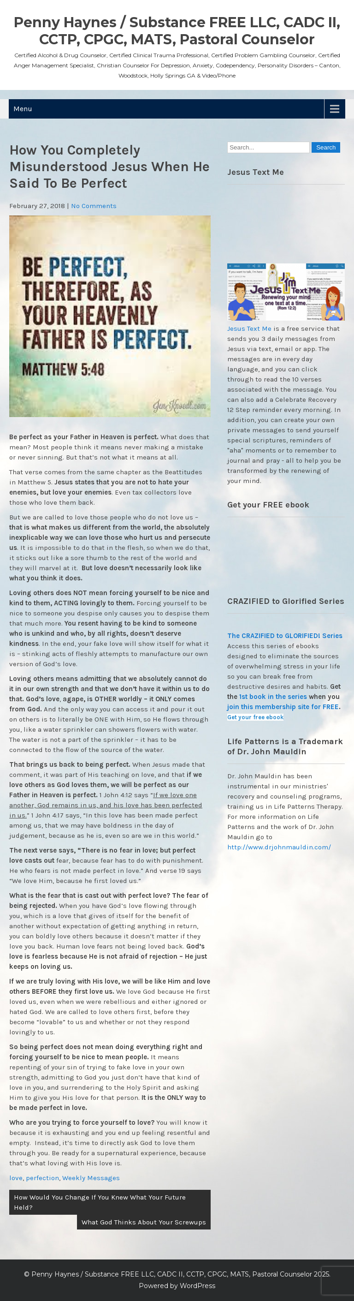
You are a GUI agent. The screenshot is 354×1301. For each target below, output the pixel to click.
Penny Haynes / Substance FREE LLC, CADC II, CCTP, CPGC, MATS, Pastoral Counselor (177, 31)
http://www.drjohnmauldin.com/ (279, 847)
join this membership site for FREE (283, 707)
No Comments (94, 206)
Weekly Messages (91, 1178)
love (16, 1178)
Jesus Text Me (249, 328)
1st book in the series (273, 696)
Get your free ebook (255, 717)
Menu (22, 108)
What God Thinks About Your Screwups (144, 1222)
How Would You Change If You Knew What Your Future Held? (100, 1202)
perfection (42, 1178)
